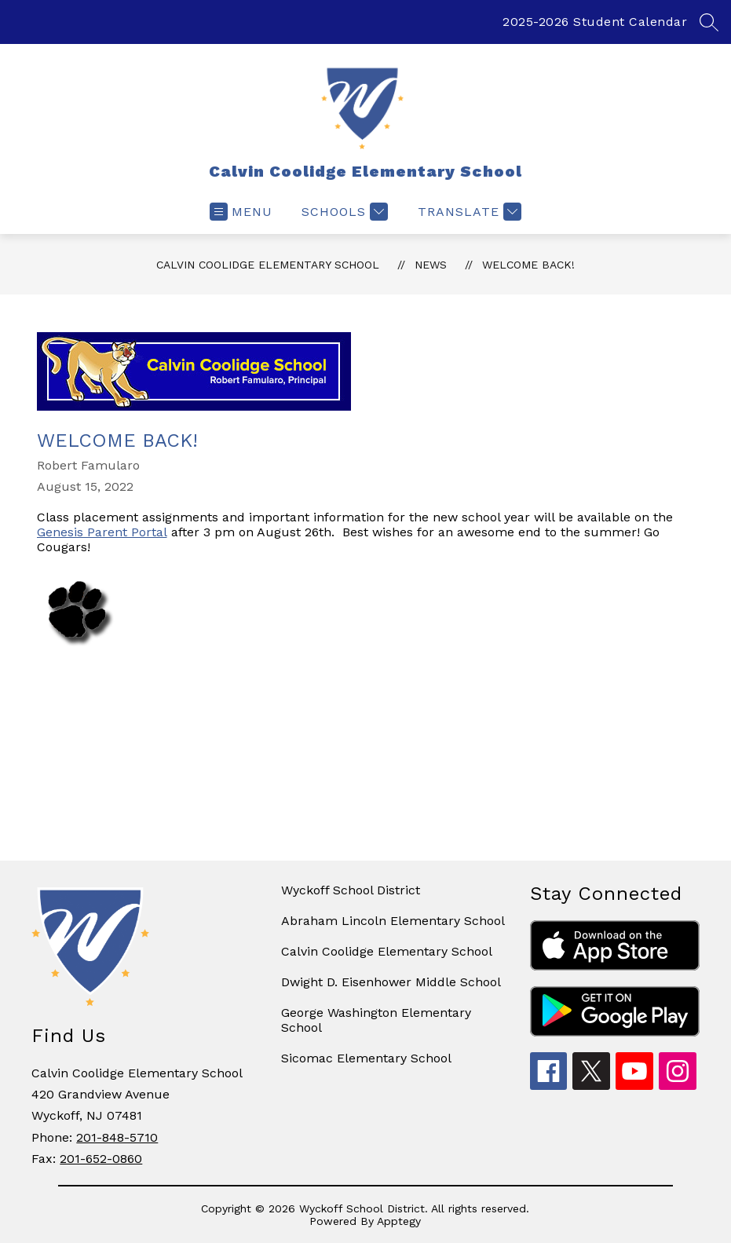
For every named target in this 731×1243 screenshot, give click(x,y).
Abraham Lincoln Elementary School (393, 920)
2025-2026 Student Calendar (595, 21)
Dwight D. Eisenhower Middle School (391, 981)
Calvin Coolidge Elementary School (267, 264)
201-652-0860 (101, 1158)
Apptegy (399, 1221)
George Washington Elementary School (376, 1020)
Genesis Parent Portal (102, 532)
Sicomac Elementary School (366, 1058)
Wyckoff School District (350, 890)
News (431, 264)
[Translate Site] (467, 211)
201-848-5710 (117, 1137)
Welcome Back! (528, 264)
